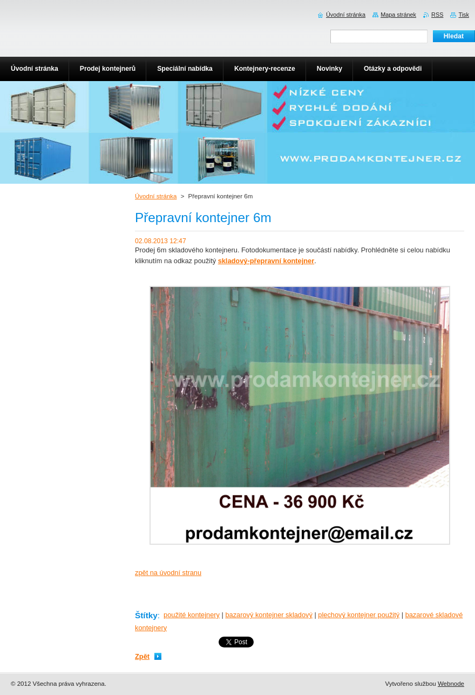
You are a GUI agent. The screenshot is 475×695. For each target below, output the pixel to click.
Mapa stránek (398, 14)
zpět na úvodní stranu (168, 573)
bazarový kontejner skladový (268, 615)
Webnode (451, 683)
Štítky (146, 615)
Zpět (142, 656)
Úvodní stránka (156, 196)
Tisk (463, 14)
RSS (437, 14)
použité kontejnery (192, 615)
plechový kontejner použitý (358, 615)
